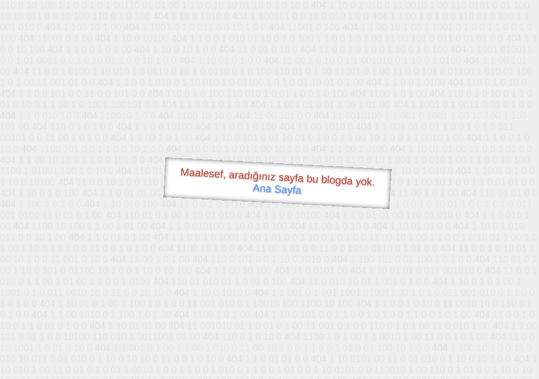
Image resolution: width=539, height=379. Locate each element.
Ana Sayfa (277, 189)
